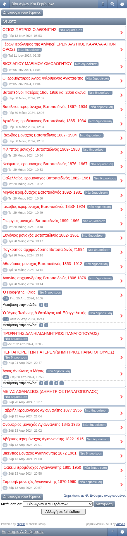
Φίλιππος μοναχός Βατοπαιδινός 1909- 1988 (41, 149)
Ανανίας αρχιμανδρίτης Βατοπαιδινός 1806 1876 (44, 278)
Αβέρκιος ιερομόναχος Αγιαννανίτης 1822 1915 (43, 439)
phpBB (21, 524)
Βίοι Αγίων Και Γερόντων (32, 4)
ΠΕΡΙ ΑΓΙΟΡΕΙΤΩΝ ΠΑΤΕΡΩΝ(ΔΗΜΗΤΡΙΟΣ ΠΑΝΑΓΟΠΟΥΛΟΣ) (58, 352)
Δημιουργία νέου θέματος (22, 13)
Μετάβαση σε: (11, 504)
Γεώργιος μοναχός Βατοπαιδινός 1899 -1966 (41, 220)
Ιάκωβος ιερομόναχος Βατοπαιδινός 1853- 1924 (44, 206)
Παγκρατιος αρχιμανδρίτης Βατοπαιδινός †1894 (44, 249)
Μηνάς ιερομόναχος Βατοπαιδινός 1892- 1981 (42, 192)
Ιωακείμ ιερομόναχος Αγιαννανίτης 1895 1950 (42, 467)
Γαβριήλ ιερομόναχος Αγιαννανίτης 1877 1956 (42, 410)
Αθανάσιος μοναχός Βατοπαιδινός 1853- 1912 (42, 263)
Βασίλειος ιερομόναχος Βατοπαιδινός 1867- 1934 (45, 106)
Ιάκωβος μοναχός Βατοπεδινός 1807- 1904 (40, 135)
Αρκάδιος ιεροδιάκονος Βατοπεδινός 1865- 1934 (44, 121)
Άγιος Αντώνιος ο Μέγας (23, 371)
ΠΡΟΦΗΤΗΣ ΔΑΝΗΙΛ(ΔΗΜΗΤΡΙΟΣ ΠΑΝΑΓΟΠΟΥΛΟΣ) (51, 333)
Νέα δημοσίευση (71, 30)
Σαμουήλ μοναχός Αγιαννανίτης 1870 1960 (39, 481)
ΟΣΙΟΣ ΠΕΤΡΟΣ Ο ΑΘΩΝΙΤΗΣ (29, 29)
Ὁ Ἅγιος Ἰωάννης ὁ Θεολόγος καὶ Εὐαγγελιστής (44, 313)
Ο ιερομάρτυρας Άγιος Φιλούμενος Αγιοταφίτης (43, 78)
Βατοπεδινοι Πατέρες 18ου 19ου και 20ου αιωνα (44, 92)
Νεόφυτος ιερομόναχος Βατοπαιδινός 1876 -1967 (45, 164)
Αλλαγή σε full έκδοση (63, 511)
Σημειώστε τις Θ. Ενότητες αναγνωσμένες (95, 495)
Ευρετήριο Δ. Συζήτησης (23, 531)
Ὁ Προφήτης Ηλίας (19, 292)
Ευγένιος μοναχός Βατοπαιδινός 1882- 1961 (41, 235)
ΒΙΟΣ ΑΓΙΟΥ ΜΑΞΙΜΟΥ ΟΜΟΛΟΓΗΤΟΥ (37, 63)
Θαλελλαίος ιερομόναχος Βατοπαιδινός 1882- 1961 (46, 178)
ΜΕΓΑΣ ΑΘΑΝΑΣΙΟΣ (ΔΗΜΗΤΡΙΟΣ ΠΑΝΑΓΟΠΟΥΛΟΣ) (51, 391)
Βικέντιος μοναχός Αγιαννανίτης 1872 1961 (39, 453)
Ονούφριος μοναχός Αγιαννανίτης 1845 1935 (41, 424)
